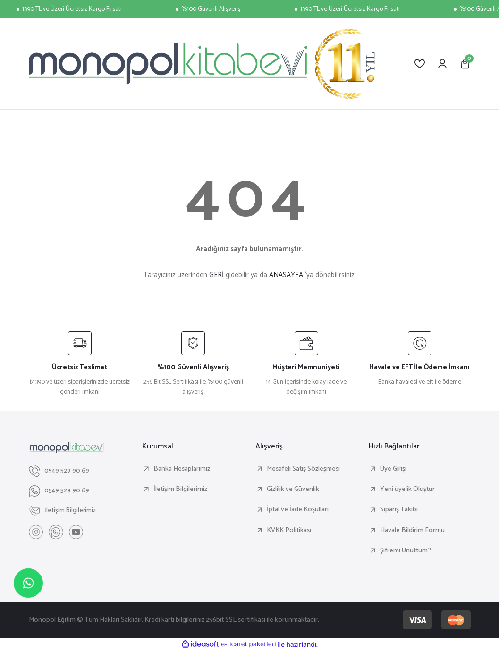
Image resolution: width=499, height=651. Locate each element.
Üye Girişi (393, 469)
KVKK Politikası (289, 530)
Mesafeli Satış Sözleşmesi (303, 469)
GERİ (216, 275)
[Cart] (465, 63)
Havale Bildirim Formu (412, 530)
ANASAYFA (286, 275)
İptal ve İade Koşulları (298, 509)
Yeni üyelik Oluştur (407, 489)
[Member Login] (442, 63)
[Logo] (202, 63)
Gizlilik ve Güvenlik (293, 489)
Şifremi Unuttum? (405, 550)
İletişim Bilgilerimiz (180, 489)
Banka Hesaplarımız (181, 469)
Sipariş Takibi (399, 509)
